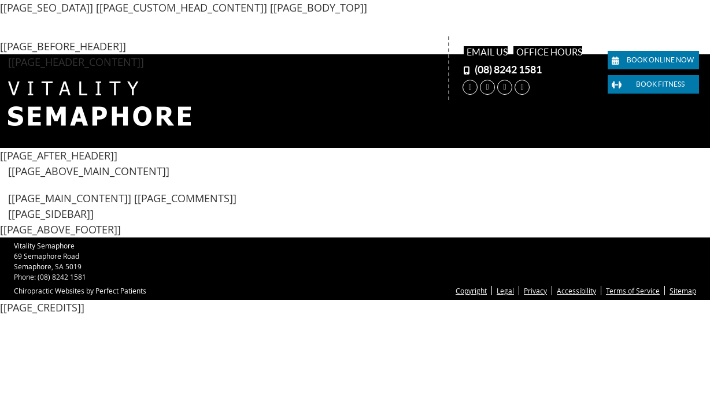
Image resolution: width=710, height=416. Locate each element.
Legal (505, 290)
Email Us (487, 52)
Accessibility (576, 290)
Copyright (471, 290)
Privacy (535, 290)
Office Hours (549, 52)
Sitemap (683, 290)
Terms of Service (633, 290)
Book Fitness (648, 84)
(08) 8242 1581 (508, 70)
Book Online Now (653, 60)
